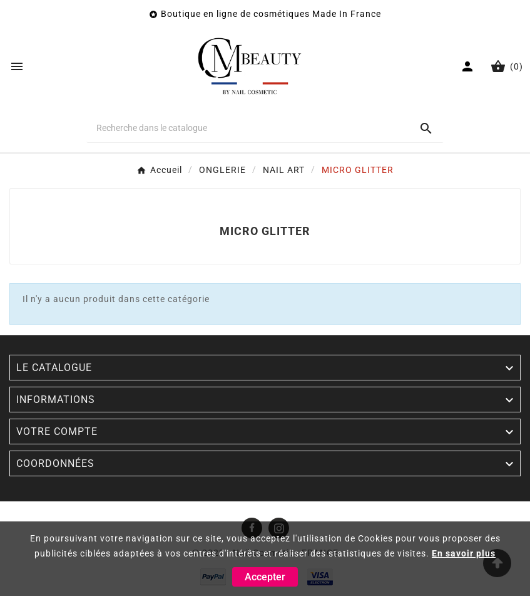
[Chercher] (247, 128)
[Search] (426, 128)
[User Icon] (469, 66)
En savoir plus (464, 553)
